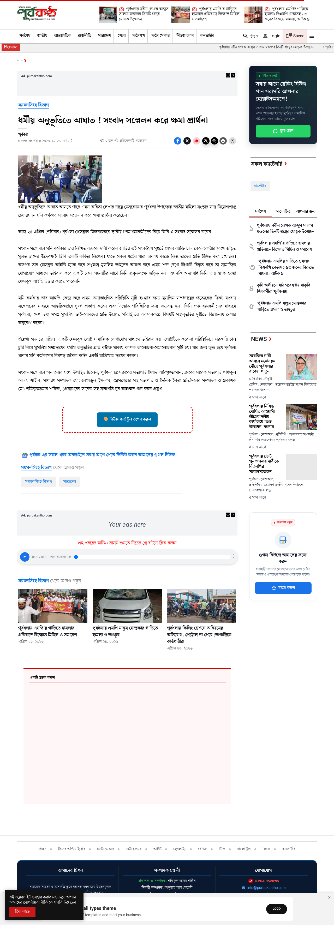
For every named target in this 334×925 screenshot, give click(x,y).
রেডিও (202, 849)
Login (271, 36)
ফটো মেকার (161, 35)
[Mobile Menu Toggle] (312, 36)
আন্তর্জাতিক (62, 35)
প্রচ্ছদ (42, 849)
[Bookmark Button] (232, 141)
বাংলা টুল (244, 849)
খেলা (122, 35)
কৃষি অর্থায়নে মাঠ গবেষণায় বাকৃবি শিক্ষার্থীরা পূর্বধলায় (283, 288)
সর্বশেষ (25, 35)
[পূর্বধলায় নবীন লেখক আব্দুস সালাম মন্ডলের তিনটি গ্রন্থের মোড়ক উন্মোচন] (108, 15)
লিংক (266, 849)
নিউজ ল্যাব (185, 35)
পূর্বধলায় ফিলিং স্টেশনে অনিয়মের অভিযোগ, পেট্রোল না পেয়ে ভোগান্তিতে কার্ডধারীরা (199, 635)
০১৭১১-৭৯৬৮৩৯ (263, 880)
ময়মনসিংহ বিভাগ (33, 105)
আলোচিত (283, 211)
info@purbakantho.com (264, 887)
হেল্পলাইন (179, 849)
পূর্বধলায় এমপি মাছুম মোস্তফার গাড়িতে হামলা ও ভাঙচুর (282, 306)
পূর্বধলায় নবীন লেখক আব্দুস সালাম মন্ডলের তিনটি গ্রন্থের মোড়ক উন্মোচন (144, 14)
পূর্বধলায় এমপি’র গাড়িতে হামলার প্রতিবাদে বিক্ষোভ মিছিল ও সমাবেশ (216, 14)
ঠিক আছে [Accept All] (22, 912)
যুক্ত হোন (283, 131)
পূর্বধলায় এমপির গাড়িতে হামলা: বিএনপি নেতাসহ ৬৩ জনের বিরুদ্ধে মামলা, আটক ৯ (287, 14)
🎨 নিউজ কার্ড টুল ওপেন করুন (127, 419)
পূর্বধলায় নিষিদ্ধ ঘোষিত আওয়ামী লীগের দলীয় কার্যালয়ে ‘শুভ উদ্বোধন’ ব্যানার (262, 416)
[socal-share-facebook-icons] (177, 141)
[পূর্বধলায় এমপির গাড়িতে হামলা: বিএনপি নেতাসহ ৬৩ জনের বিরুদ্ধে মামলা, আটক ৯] (253, 15)
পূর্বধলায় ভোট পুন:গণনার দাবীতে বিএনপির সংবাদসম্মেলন (264, 464)
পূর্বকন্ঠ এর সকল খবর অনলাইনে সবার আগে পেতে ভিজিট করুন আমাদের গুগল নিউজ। (103, 455)
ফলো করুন (283, 588)
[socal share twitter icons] (187, 141)
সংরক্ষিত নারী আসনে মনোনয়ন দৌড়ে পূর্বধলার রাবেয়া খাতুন (262, 364)
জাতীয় (42, 35)
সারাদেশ (104, 35)
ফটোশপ (139, 35)
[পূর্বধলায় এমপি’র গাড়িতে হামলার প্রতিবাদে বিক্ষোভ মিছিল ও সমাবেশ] (180, 15)
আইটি (157, 849)
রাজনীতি (84, 35)
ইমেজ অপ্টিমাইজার (71, 849)
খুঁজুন (250, 36)
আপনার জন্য (305, 211)
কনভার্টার (207, 35)
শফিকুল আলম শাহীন (181, 880)
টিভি (222, 849)
